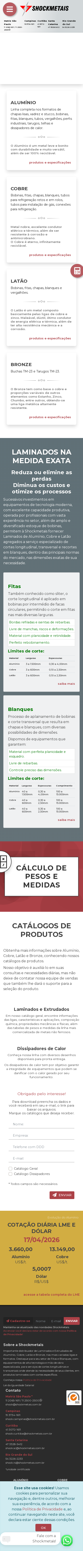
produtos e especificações (50, 162)
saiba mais (66, 683)
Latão (19, 281)
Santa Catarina (17, 1440)
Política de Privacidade (37, 1380)
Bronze (21, 364)
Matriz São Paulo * (19, 1396)
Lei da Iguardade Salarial (18, 1385)
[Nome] (40, 1321)
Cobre (19, 188)
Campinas (30, 21)
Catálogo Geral (26, 1169)
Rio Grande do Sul (19, 1454)
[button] (6, 58)
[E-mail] (56, 1321)
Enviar (61, 1195)
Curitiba (42, 21)
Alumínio (23, 102)
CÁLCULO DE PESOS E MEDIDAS (35, 873)
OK (43, 1528)
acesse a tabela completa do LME (51, 1295)
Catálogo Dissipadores (32, 1174)
